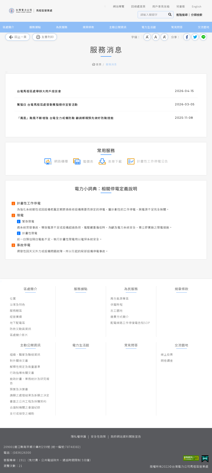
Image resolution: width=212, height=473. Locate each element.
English (194, 6)
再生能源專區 (119, 298)
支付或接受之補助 (22, 413)
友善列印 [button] (44, 37)
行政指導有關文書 (22, 373)
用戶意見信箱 (158, 6)
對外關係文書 (19, 360)
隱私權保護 (78, 436)
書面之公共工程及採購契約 (28, 401)
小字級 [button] (147, 37)
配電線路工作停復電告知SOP (130, 323)
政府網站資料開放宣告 (126, 436)
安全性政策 (98, 436)
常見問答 (177, 27)
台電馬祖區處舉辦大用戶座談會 (39, 91)
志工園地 (116, 310)
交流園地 (203, 27)
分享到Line (203, 37)
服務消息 (111, 64)
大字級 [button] (164, 37)
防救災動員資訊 (20, 329)
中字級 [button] (155, 37)
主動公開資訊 (117, 27)
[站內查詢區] (152, 14)
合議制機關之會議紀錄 (25, 407)
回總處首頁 (136, 6)
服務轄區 (16, 310)
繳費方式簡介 (119, 316)
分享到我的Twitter (195, 37)
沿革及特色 (17, 304)
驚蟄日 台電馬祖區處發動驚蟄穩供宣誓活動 (47, 104)
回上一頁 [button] (17, 37)
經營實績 (16, 316)
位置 (13, 298)
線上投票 (167, 354)
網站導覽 (116, 6)
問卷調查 (167, 360)
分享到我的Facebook (186, 37)
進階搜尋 (182, 14)
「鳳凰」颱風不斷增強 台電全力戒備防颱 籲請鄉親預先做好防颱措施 (65, 118)
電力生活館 (149, 27)
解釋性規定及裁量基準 (25, 366)
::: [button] (105, 5)
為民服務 (62, 27)
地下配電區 (17, 323)
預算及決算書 (19, 389)
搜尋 (170, 14)
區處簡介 (8, 27)
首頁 (99, 64)
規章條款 (88, 27)
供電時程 (116, 304)
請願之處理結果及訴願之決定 (29, 395)
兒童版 (178, 6)
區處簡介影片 (19, 335)
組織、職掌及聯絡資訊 (25, 354)
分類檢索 (196, 14)
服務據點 (35, 27)
